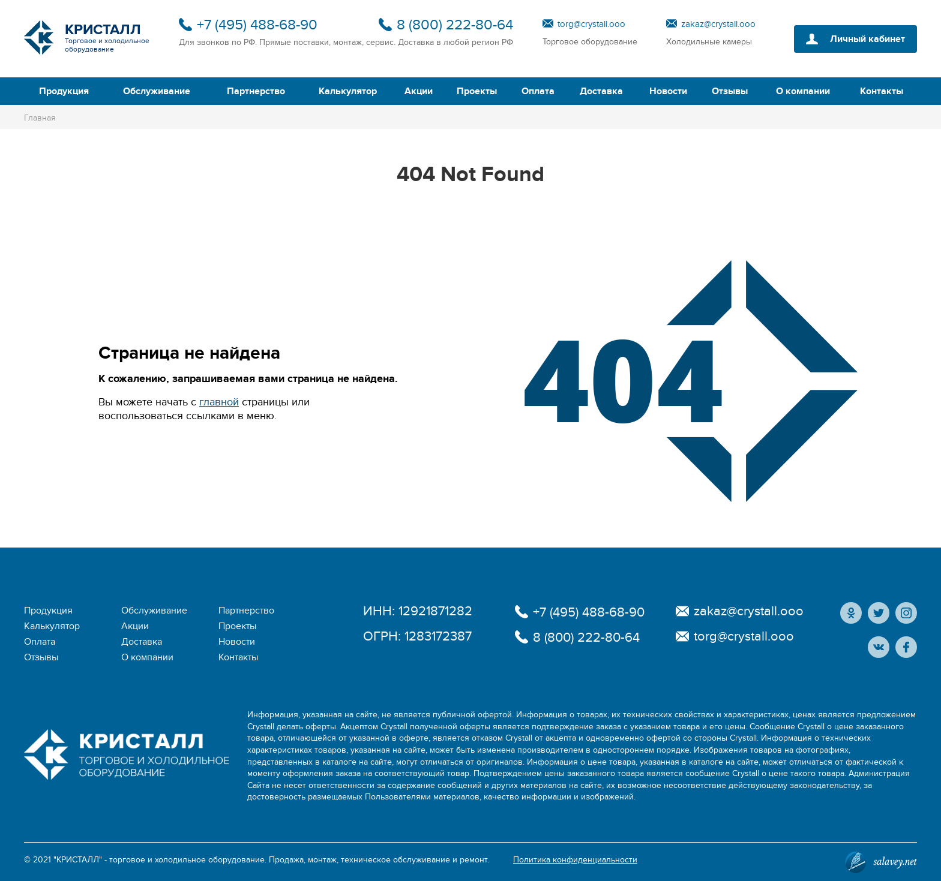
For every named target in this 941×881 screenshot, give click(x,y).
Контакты (881, 91)
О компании (803, 91)
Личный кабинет (867, 39)
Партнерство (256, 91)
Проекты (477, 91)
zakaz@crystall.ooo (718, 24)
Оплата (538, 91)
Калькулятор (348, 91)
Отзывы (730, 91)
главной (219, 402)
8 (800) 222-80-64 (455, 25)
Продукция (64, 91)
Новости (668, 91)
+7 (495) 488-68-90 (257, 25)
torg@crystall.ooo (591, 24)
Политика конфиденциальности (575, 860)
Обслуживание (156, 91)
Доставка (601, 91)
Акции (418, 91)
